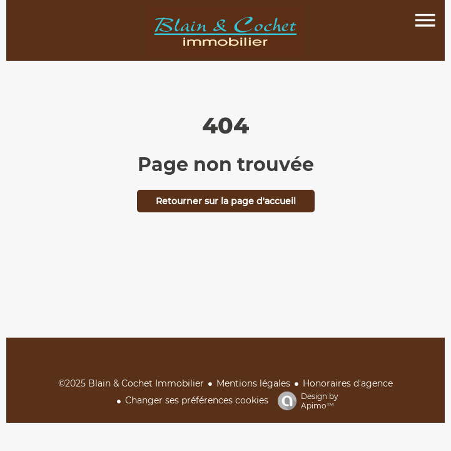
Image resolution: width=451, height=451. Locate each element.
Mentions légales (253, 383)
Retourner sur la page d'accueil (226, 201)
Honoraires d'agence (348, 383)
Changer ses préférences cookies (196, 400)
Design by (304, 400)
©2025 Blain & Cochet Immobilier (131, 383)
